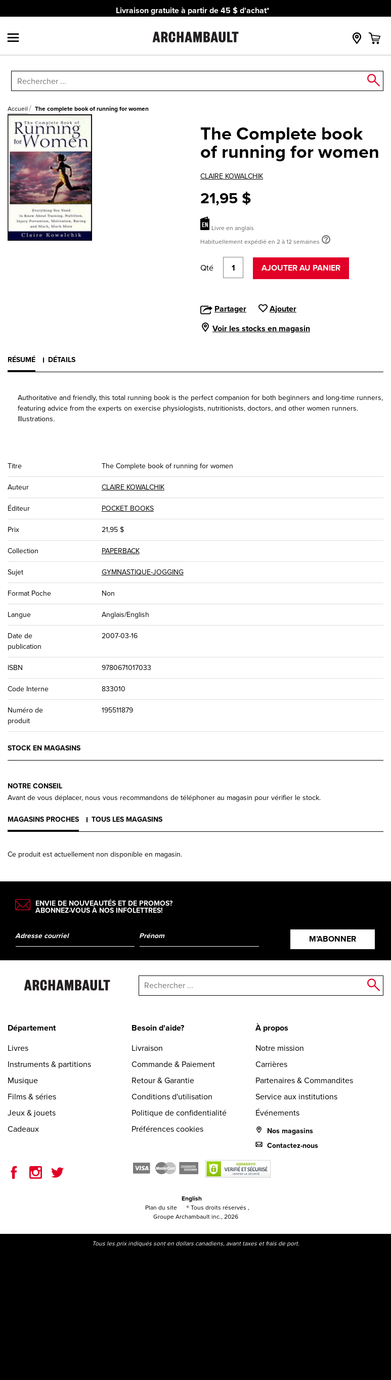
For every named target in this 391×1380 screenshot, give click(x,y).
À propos (271, 1028)
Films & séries (32, 1096)
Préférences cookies (167, 1129)
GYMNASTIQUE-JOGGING (143, 572)
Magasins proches (43, 819)
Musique (23, 1080)
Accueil (18, 108)
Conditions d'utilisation (172, 1096)
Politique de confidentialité (179, 1113)
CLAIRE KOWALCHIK (231, 176)
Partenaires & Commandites (304, 1080)
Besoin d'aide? (158, 1028)
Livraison (147, 1048)
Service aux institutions (296, 1096)
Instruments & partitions (49, 1064)
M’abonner (332, 939)
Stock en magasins (44, 748)
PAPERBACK (121, 551)
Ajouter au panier (301, 268)
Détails (61, 359)
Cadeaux (23, 1129)
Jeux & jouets (32, 1113)
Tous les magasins (127, 819)
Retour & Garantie (163, 1080)
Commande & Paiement (173, 1064)
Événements (277, 1113)
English (192, 1198)
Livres (18, 1048)
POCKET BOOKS (128, 508)
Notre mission (279, 1048)
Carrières (271, 1064)
